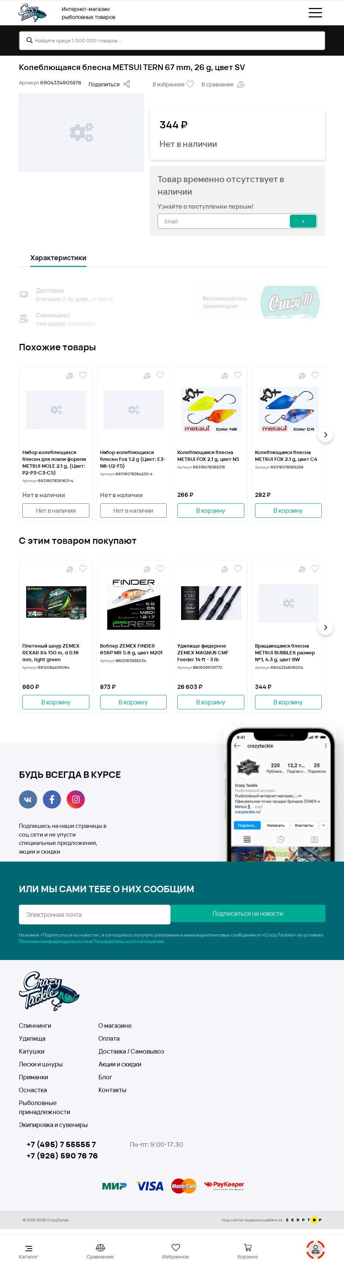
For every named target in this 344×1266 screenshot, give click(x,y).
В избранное (173, 84)
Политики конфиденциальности (54, 941)
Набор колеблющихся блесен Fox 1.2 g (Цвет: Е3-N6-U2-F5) (132, 459)
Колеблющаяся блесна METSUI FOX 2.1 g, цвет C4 (286, 455)
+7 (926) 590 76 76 (62, 1155)
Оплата (109, 1038)
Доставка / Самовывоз (131, 1051)
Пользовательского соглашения (128, 941)
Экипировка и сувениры (53, 1125)
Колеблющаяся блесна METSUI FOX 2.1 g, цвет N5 (208, 455)
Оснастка (33, 1090)
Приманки (33, 1077)
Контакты (113, 1090)
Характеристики (58, 257)
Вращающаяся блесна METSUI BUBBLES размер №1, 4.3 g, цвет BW (285, 652)
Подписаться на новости (249, 913)
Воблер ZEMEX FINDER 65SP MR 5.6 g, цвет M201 (131, 649)
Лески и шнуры (41, 1064)
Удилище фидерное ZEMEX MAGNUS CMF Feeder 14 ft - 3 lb (202, 652)
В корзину (210, 510)
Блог (105, 1077)
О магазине (115, 1025)
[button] (325, 434)
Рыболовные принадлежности (44, 1107)
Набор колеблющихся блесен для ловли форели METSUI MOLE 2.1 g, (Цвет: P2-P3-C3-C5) (54, 462)
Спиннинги (35, 1025)
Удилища (32, 1038)
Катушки (31, 1051)
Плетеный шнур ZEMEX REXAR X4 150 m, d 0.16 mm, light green (51, 652)
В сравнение (224, 84)
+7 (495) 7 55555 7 (61, 1144)
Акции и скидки (120, 1064)
